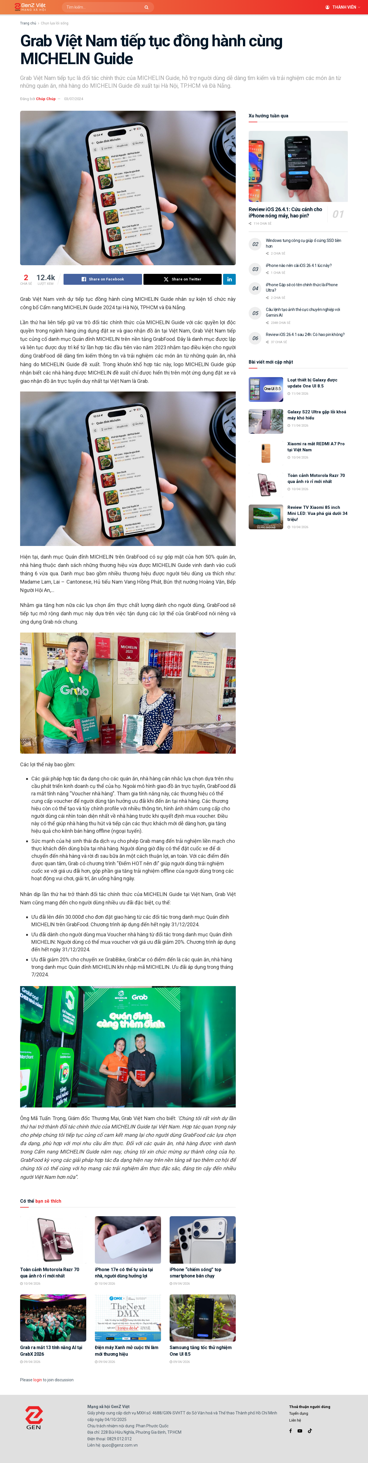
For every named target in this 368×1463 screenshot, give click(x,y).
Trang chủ (28, 23)
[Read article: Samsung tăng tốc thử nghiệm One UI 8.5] (203, 1318)
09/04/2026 (180, 1284)
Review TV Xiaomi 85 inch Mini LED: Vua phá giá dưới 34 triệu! (318, 513)
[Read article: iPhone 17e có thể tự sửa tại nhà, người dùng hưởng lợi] (128, 1239)
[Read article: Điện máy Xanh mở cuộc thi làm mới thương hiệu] (128, 1318)
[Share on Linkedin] (229, 279)
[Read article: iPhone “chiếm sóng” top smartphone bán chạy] (203, 1239)
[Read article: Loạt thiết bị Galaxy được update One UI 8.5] (266, 389)
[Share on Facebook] (103, 279)
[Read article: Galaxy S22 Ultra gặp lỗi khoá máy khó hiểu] (266, 421)
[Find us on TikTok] (310, 1431)
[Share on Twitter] (182, 279)
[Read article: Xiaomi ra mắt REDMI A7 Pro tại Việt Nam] (266, 453)
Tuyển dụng (298, 1413)
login (37, 1380)
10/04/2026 (30, 1284)
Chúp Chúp (46, 99)
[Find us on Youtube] (300, 1431)
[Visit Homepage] (28, 7)
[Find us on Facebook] (290, 1431)
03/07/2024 (73, 99)
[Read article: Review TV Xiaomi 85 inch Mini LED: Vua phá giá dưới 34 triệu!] (266, 517)
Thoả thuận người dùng (309, 1407)
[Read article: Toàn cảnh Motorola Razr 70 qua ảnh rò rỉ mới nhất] (53, 1239)
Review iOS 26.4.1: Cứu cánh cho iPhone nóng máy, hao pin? (285, 212)
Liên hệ (295, 1420)
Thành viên (340, 7)
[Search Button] (148, 7)
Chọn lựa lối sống (54, 23)
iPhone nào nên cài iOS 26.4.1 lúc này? (298, 265)
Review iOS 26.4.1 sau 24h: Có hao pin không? (305, 334)
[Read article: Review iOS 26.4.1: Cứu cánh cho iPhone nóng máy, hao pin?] (298, 166)
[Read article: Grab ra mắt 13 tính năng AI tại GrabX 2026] (53, 1318)
